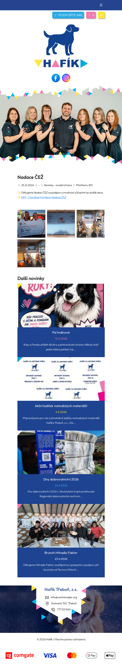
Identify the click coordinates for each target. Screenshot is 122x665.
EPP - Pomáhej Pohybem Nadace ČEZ (43, 197)
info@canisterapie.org (64, 597)
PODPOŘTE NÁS (68, 15)
